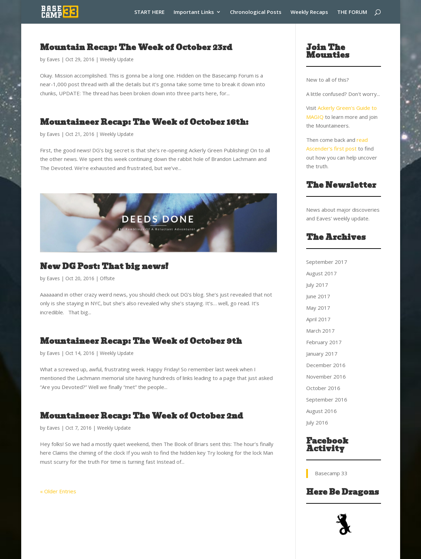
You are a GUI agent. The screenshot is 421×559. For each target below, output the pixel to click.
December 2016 (325, 365)
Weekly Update (117, 59)
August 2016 (321, 410)
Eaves (53, 59)
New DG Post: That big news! (104, 266)
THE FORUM (352, 12)
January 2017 (321, 353)
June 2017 (318, 296)
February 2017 (324, 342)
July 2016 (317, 422)
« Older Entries (58, 491)
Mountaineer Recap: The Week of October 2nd (141, 416)
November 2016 (326, 376)
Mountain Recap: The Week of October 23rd (136, 47)
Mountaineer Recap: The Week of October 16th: (144, 122)
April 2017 (318, 319)
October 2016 (323, 387)
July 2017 (317, 284)
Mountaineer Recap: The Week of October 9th (141, 341)
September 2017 (326, 261)
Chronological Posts (255, 12)
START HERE (149, 12)
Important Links (194, 12)
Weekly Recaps (309, 12)
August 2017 (321, 273)
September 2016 (326, 399)
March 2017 (320, 330)
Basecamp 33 (331, 473)
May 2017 (318, 307)
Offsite (107, 278)
